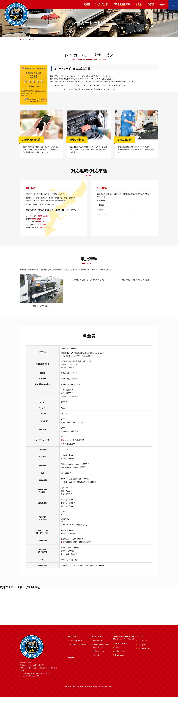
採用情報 (150, 5)
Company (72, 649)
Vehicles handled (99, 664)
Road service (97, 653)
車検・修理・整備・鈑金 (119, 5)
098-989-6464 (35, 220)
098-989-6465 (41, 223)
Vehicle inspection (121, 656)
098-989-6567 (42, 226)
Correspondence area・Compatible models (100, 658)
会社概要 (83, 5)
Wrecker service (97, 649)
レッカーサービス (99, 5)
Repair (117, 660)
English (162, 4)
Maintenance (120, 664)
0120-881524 (44, 217)
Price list (96, 667)
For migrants (142, 657)
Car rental (139, 649)
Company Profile (76, 653)
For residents (142, 653)
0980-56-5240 (45, 229)
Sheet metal (119, 667)
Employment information (79, 657)
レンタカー (137, 5)
